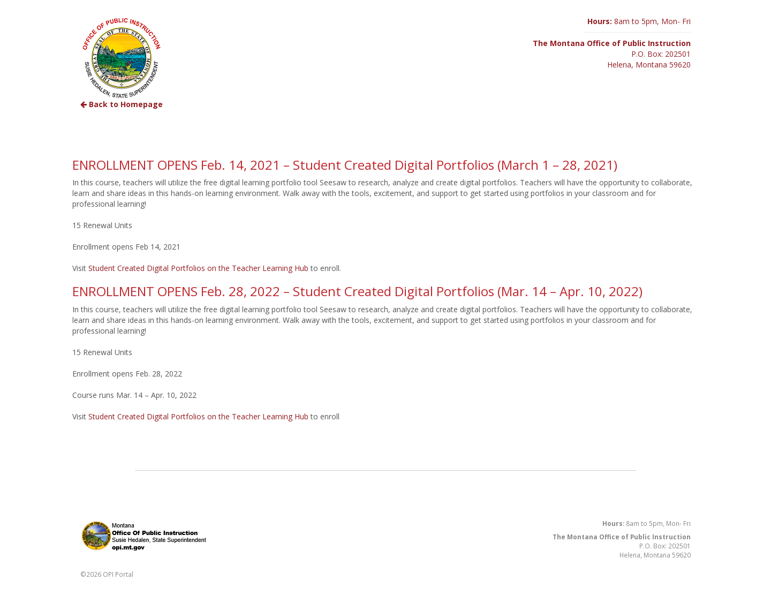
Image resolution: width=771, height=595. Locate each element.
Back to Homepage (121, 104)
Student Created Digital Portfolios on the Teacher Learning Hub (198, 268)
